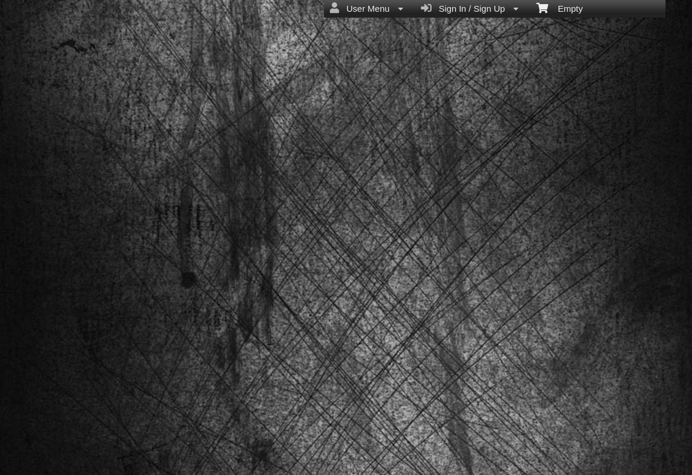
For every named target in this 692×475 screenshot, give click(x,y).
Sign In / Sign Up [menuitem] (470, 8)
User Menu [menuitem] (366, 8)
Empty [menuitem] (559, 8)
